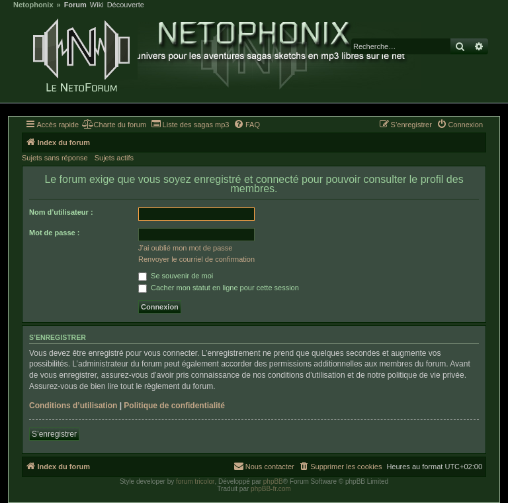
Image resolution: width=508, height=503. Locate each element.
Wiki (97, 5)
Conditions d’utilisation (73, 405)
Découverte (125, 5)
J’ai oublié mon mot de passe (185, 248)
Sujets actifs (114, 158)
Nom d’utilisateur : (61, 212)
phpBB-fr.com (271, 488)
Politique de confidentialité (174, 405)
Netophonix (33, 5)
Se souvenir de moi (175, 276)
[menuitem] (114, 125)
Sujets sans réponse (55, 158)
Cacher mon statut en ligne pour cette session (218, 288)
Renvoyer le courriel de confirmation (196, 259)
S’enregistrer (54, 434)
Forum (75, 5)
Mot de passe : (54, 233)
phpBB (273, 481)
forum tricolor (195, 481)
